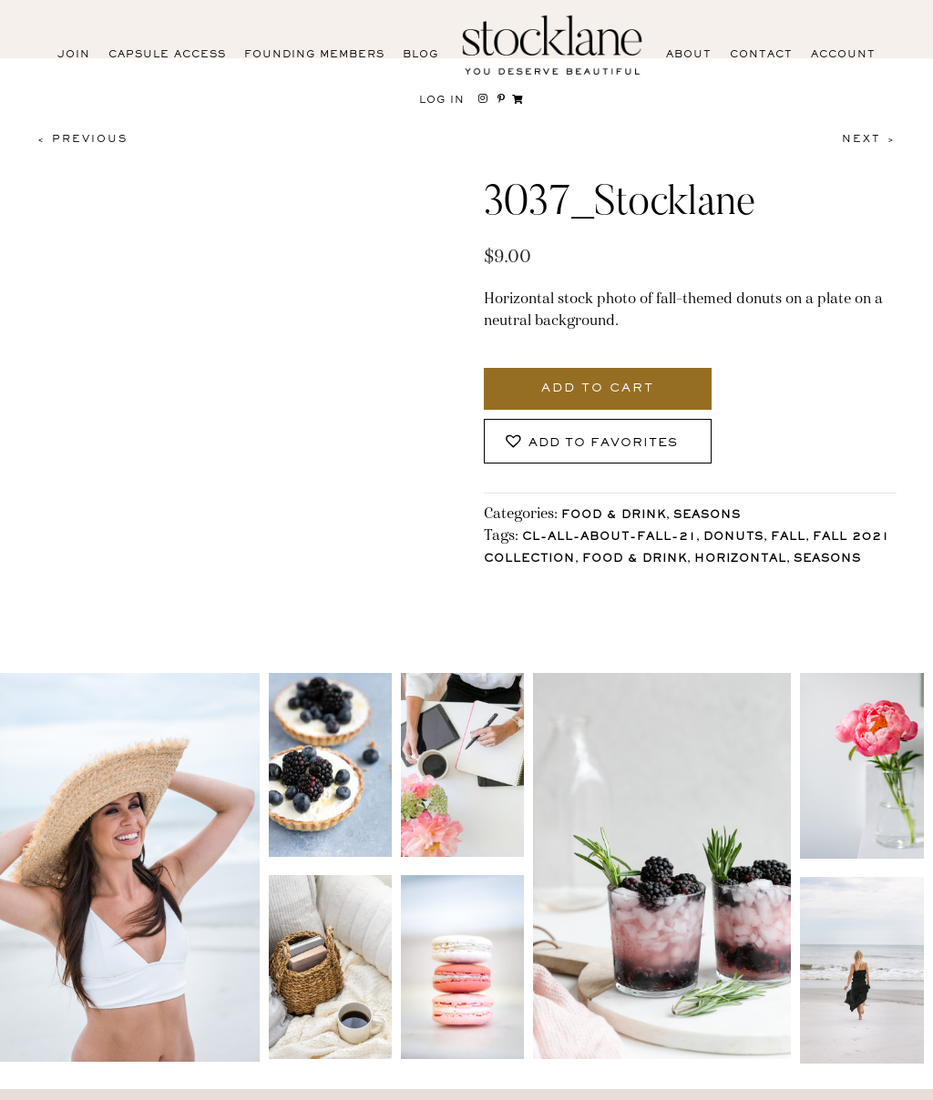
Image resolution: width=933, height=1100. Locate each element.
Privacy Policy (559, 1080)
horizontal (740, 560)
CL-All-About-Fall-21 (609, 538)
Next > (869, 139)
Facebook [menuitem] (139, 1084)
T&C (641, 1080)
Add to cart (597, 388)
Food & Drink (613, 516)
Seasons (707, 516)
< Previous (82, 139)
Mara (891, 1080)
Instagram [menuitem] (59, 1084)
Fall (788, 538)
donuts (733, 538)
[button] (598, 441)
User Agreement (727, 1080)
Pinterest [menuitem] (218, 1084)
